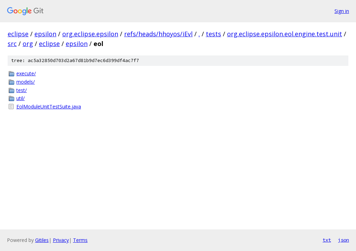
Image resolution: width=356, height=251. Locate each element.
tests (213, 34)
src (12, 43)
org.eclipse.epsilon (90, 34)
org (28, 43)
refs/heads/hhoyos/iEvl (158, 34)
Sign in (341, 11)
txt (327, 240)
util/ (20, 98)
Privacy (61, 240)
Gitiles (42, 240)
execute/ (26, 73)
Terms (80, 240)
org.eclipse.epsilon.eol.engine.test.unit (284, 34)
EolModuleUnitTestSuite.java (48, 106)
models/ (25, 81)
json (343, 240)
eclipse (18, 34)
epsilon (45, 34)
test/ (21, 90)
